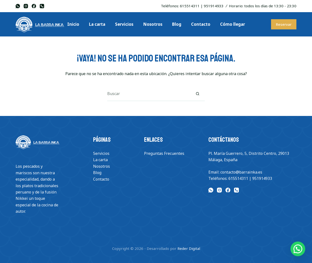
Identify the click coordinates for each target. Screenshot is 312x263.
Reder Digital (188, 248)
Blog (97, 172)
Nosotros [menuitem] (152, 24)
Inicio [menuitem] (73, 24)
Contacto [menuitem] (200, 24)
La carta (100, 159)
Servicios (101, 153)
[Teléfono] (42, 6)
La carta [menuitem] (97, 24)
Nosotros (101, 166)
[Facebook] (34, 6)
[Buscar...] (148, 94)
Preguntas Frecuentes (164, 153)
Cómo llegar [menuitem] (232, 24)
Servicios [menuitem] (124, 24)
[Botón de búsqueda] (197, 94)
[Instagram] (26, 6)
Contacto (101, 179)
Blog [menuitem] (176, 24)
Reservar (284, 24)
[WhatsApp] (18, 6)
